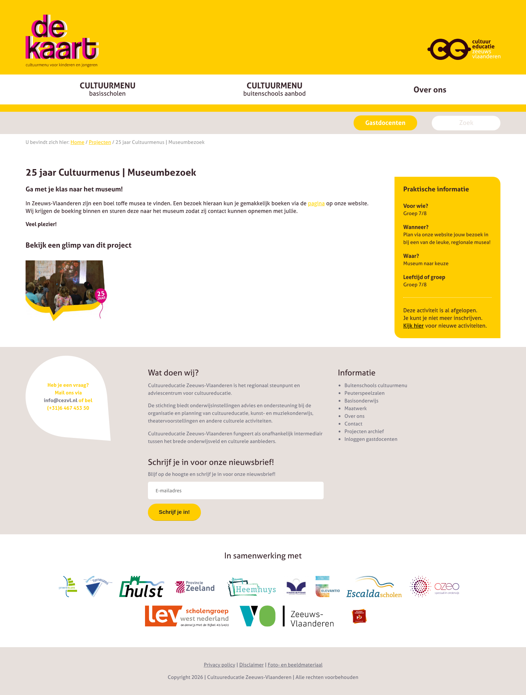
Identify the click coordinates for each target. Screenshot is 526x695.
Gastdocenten (385, 123)
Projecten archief (364, 431)
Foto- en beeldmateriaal (295, 664)
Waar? (411, 256)
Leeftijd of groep (424, 277)
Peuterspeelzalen (364, 393)
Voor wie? (415, 206)
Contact (353, 423)
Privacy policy (219, 664)
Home (77, 142)
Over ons (429, 89)
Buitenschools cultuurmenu (375, 385)
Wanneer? (415, 227)
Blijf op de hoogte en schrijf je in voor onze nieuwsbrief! (211, 474)
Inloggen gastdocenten (370, 439)
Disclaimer (251, 664)
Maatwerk (355, 408)
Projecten (100, 142)
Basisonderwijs (361, 400)
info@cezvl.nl (60, 400)
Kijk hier (413, 325)
